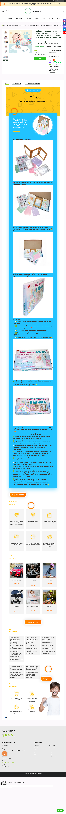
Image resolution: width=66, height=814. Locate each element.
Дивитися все (33, 647)
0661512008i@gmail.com (8, 808)
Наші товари (18, 18)
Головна (9, 18)
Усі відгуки (14, 702)
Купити (40, 58)
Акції (44, 18)
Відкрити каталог (17, 494)
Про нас (28, 18)
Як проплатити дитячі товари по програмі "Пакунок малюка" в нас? (9, 781)
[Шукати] (2, 11)
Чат (60, 810)
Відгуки (51, 18)
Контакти (36, 18)
